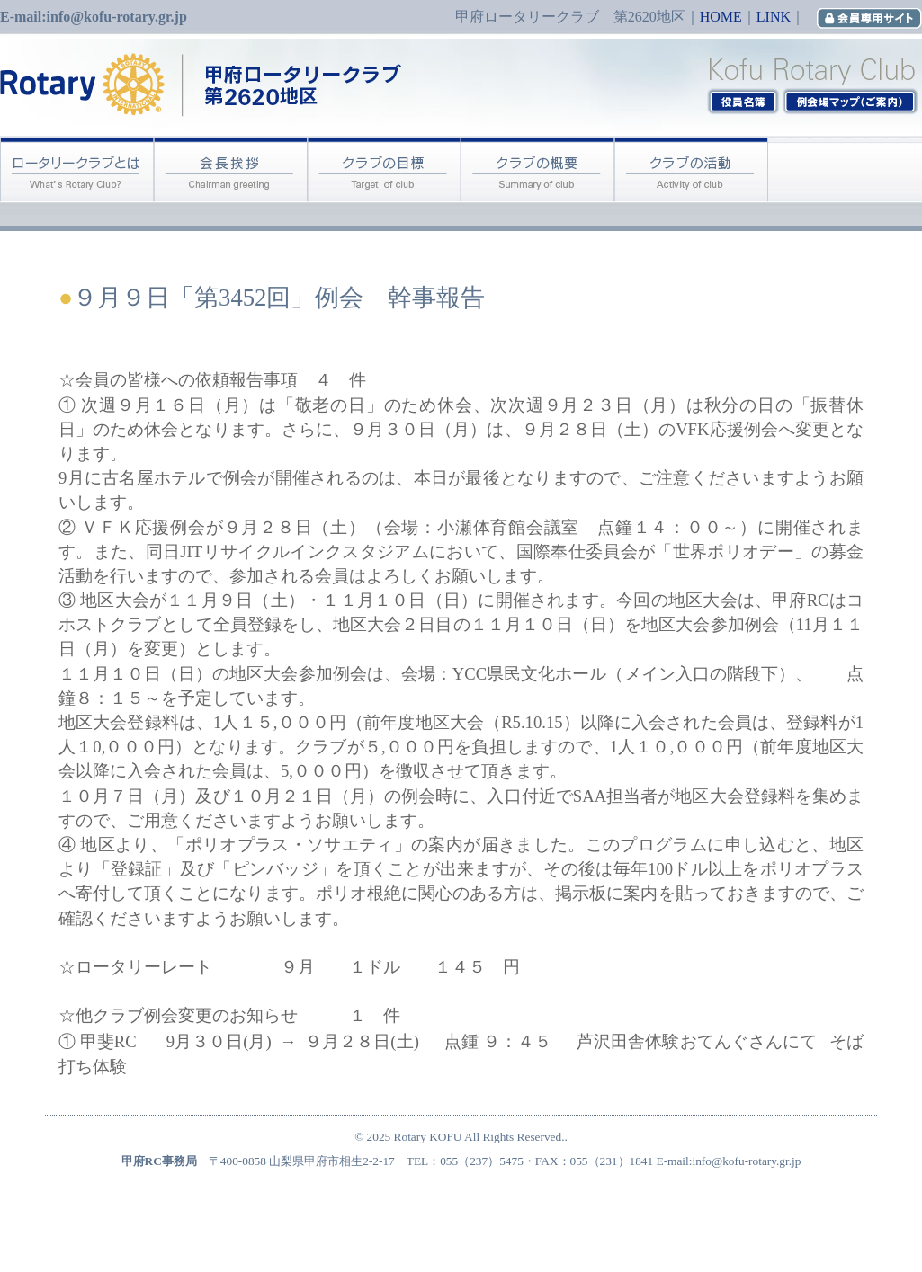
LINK (773, 16)
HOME (721, 16)
